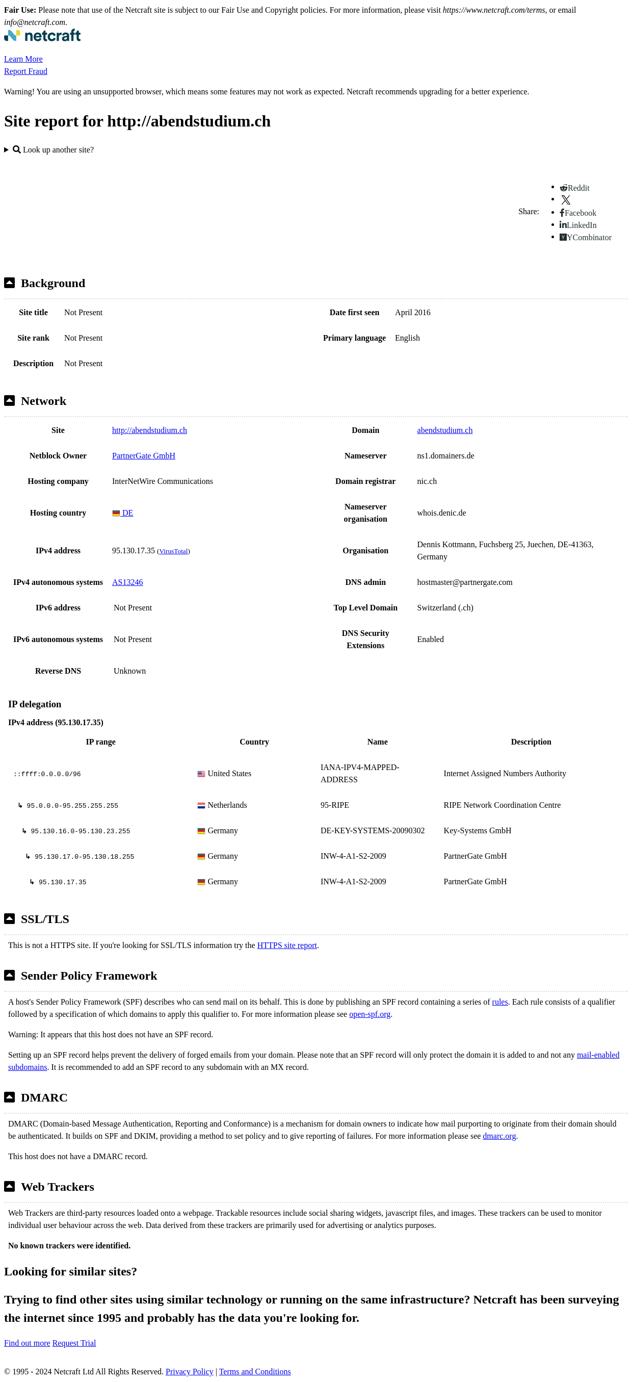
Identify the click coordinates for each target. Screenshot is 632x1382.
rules (500, 1001)
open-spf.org (369, 1014)
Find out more (27, 1343)
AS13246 (127, 582)
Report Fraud (25, 71)
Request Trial (74, 1343)
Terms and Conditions (255, 1371)
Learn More (23, 59)
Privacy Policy (190, 1371)
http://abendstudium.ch (149, 430)
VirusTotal (173, 551)
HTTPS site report (287, 945)
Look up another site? (53, 149)
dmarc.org (499, 1136)
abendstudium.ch (445, 430)
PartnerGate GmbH (143, 455)
